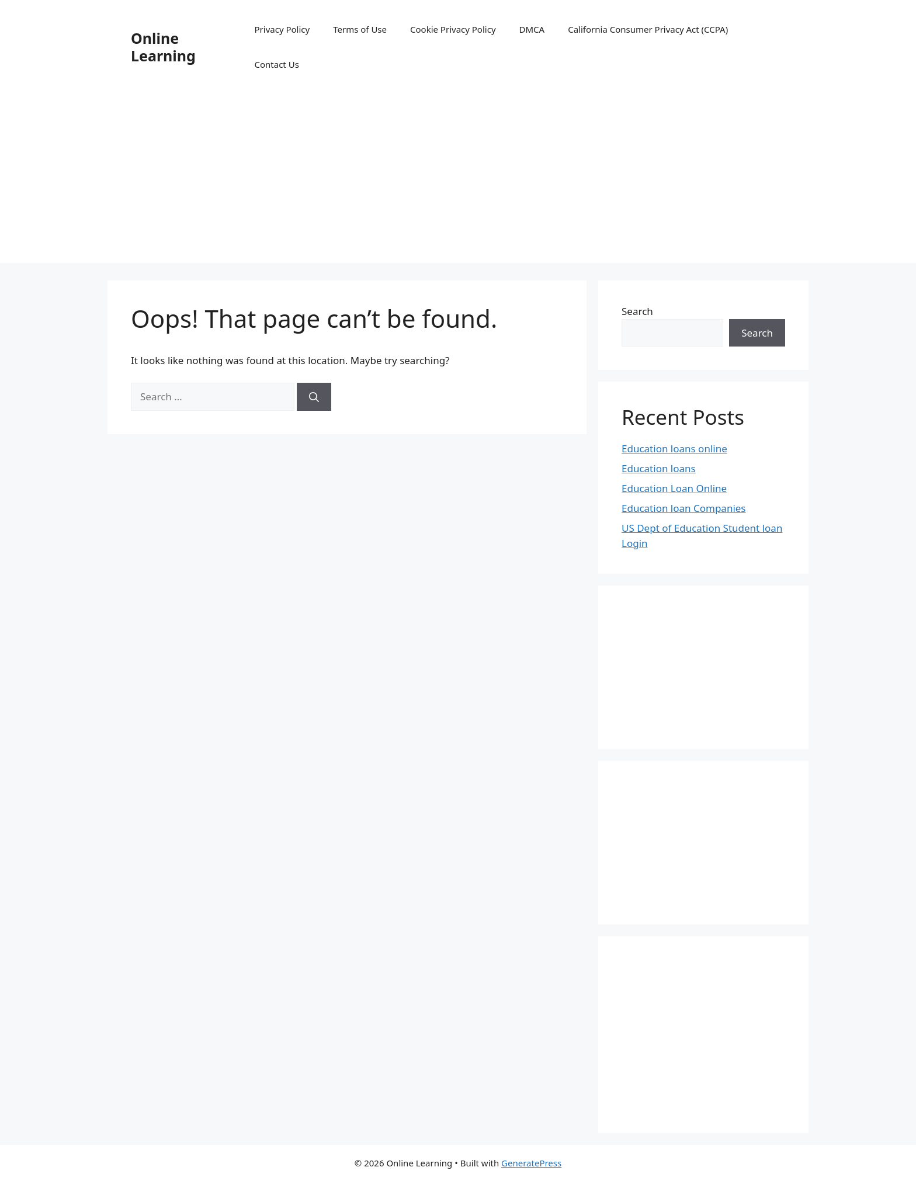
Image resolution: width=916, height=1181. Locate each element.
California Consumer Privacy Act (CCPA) (648, 29)
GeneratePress (531, 1163)
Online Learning (163, 46)
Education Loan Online (674, 488)
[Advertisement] (458, 181)
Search (637, 311)
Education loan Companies (684, 508)
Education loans (659, 468)
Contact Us (277, 64)
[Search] (314, 397)
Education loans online (674, 448)
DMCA (532, 29)
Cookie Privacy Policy (453, 29)
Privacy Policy (282, 29)
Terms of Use (360, 29)
